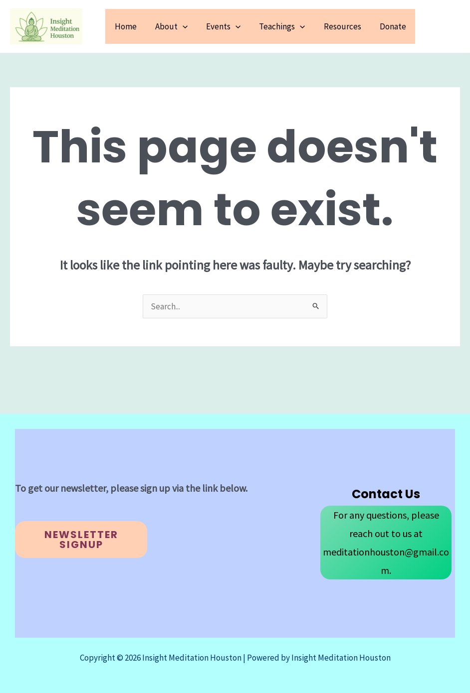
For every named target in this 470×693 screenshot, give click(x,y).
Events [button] (229, 26)
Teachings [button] (286, 26)
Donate (393, 26)
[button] (189, 26)
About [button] (178, 26)
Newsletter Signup (81, 540)
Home (134, 26)
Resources (344, 26)
